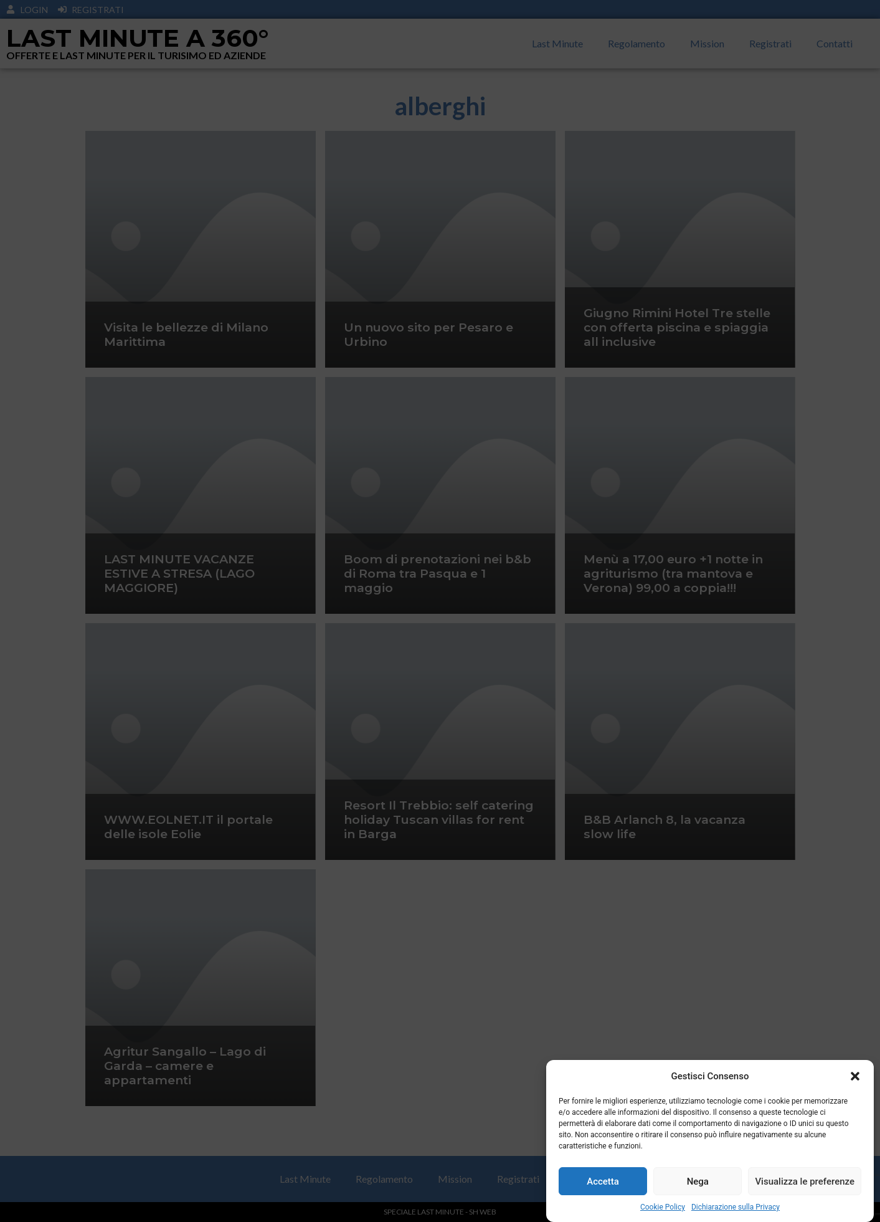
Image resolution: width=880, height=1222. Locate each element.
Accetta (603, 1181)
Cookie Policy (662, 1207)
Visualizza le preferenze (804, 1181)
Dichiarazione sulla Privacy (735, 1207)
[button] (855, 1076)
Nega (698, 1181)
